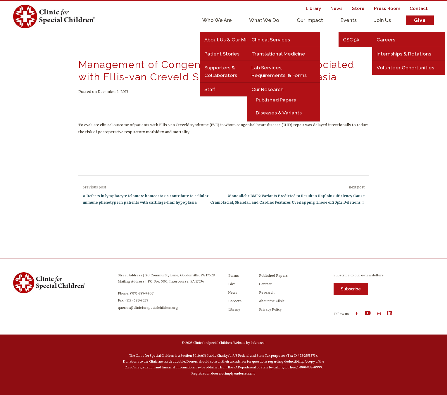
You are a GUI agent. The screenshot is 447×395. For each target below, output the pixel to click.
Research (267, 292)
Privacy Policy (270, 309)
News (232, 292)
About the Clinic (271, 301)
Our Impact (310, 20)
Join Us (382, 20)
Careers (234, 301)
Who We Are (217, 20)
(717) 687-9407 (142, 293)
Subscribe (351, 289)
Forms (233, 275)
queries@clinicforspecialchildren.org (148, 308)
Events (349, 20)
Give (420, 20)
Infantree (258, 343)
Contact (265, 284)
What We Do (264, 20)
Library (234, 309)
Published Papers (273, 275)
